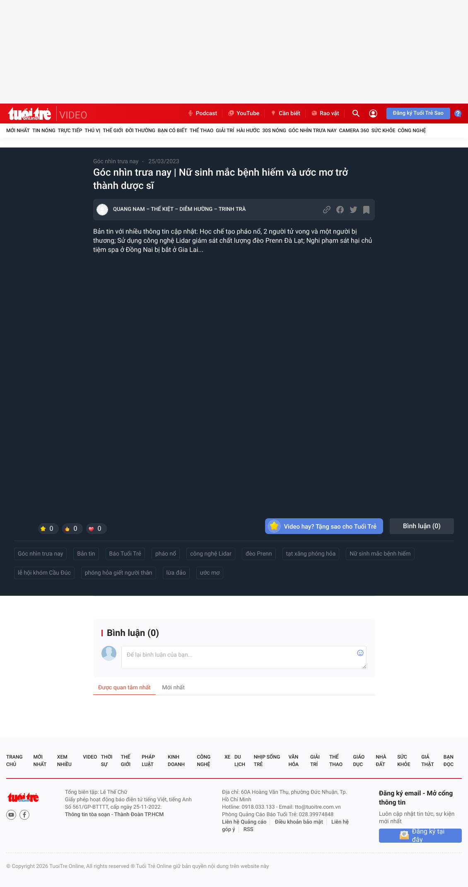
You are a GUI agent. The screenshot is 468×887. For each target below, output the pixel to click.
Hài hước (248, 130)
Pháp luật (148, 760)
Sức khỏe (384, 130)
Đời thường (140, 130)
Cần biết (285, 113)
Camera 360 (354, 130)
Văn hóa (293, 760)
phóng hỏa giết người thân (118, 573)
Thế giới (113, 130)
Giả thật (427, 760)
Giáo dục (359, 760)
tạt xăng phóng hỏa (311, 554)
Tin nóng (43, 130)
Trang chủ (14, 760)
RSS (248, 830)
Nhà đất (381, 760)
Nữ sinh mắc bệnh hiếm (380, 554)
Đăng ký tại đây (428, 836)
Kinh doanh (176, 760)
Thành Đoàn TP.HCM (139, 815)
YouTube (243, 113)
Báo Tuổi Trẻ (125, 554)
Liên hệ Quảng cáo (244, 822)
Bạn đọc (449, 760)
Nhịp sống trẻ (267, 760)
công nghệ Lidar (211, 554)
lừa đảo (176, 573)
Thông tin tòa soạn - (89, 815)
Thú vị (92, 130)
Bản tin (86, 554)
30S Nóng (274, 130)
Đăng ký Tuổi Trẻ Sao (418, 113)
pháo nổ (165, 554)
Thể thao (201, 130)
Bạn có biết (172, 130)
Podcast (202, 113)
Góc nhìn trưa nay (313, 130)
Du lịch (239, 760)
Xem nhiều (64, 760)
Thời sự (107, 760)
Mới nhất (18, 130)
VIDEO (73, 115)
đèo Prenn (259, 554)
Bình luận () (422, 526)
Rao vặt (325, 113)
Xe (227, 757)
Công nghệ (412, 130)
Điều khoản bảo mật (299, 822)
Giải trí (225, 130)
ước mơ (210, 573)
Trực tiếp (70, 130)
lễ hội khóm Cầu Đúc (44, 573)
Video (90, 757)
